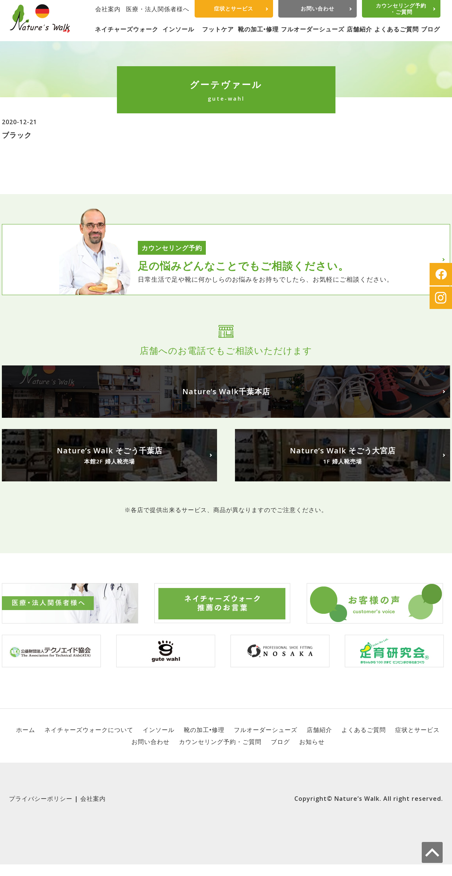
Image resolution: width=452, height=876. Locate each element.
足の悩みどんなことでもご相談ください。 (243, 265)
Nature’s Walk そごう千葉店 (109, 455)
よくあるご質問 (396, 29)
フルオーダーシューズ (312, 29)
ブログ (430, 29)
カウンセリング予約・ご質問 (401, 8)
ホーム (25, 730)
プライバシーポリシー (40, 798)
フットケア (218, 29)
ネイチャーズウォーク (126, 29)
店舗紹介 (359, 29)
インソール (178, 29)
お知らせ (312, 742)
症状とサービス (233, 8)
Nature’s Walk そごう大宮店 (342, 455)
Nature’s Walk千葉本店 (226, 391)
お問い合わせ (317, 8)
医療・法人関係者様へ (157, 9)
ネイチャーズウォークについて (88, 730)
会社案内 (108, 9)
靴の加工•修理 (258, 29)
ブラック (17, 135)
